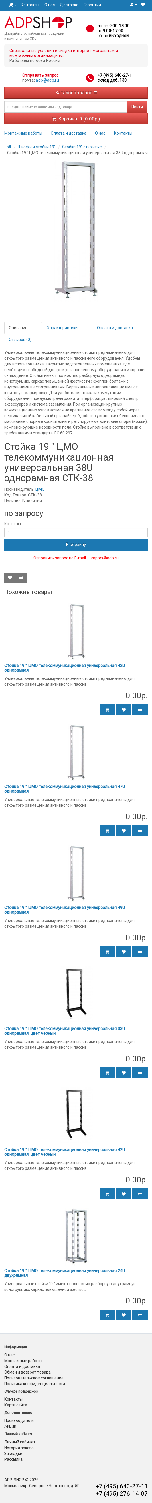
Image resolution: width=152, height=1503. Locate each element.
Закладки (13, 1453)
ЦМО (40, 489)
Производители (19, 1420)
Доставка (69, 5)
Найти (137, 107)
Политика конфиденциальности (34, 1383)
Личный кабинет (19, 1442)
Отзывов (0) (20, 339)
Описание (18, 327)
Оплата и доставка (68, 133)
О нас (49, 5)
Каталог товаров (76, 92)
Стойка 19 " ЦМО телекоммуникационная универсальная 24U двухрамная (64, 1273)
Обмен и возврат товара (27, 1372)
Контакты (30, 5)
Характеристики (62, 327)
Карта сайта (15, 1405)
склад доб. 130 (112, 80)
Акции (10, 1426)
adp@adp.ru (47, 80)
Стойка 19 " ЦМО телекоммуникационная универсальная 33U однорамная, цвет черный (64, 1031)
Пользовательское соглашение (34, 1378)
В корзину (76, 544)
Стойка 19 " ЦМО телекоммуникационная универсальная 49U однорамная (64, 910)
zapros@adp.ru (105, 558)
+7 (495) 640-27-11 (116, 75)
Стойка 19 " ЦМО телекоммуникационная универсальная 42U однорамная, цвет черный (64, 1152)
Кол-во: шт (12, 524)
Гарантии (92, 5)
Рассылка (13, 1459)
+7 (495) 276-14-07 (122, 1493)
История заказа (19, 1448)
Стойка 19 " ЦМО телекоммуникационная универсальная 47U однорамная (64, 789)
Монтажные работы (23, 133)
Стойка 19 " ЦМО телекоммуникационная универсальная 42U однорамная (64, 668)
